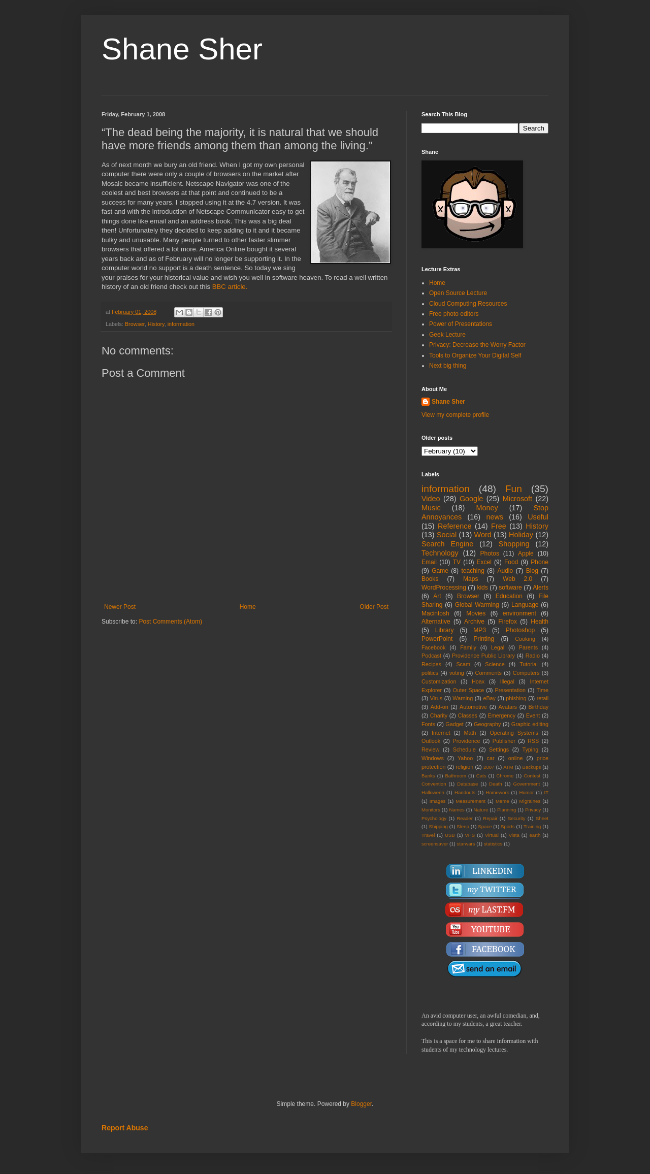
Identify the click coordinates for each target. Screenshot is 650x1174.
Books (429, 578)
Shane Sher (182, 49)
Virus (436, 698)
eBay (489, 698)
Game (440, 570)
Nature (480, 809)
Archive (474, 621)
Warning (462, 698)
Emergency (502, 715)
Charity (438, 715)
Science (494, 664)
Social (447, 535)
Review (430, 749)
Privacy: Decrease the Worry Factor (477, 344)
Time (542, 690)
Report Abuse (125, 1128)
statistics (493, 843)
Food (511, 562)
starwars (466, 843)
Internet (441, 733)
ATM (508, 767)
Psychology (433, 818)
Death (495, 784)
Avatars (508, 707)
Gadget (454, 724)
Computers (526, 673)
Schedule (464, 749)
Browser (135, 324)
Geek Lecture (447, 334)
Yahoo (465, 758)
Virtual (492, 835)
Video (430, 499)
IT (546, 792)
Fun (513, 488)
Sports (508, 826)
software (510, 587)
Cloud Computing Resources (468, 303)
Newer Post (120, 606)
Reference (454, 526)
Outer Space (468, 690)
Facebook (433, 647)
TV (457, 562)
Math (470, 733)
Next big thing (447, 365)
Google (471, 499)
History (156, 324)
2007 (488, 767)
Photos (489, 553)
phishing (516, 698)
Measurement (470, 801)
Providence (466, 741)
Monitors (430, 809)
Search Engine (447, 544)
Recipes (431, 664)
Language (524, 604)
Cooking (525, 639)
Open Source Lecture (458, 293)
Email (429, 562)
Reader (464, 818)
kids (482, 587)
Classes (467, 715)
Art (437, 596)
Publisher (504, 741)
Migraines (530, 801)
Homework (497, 792)
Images (437, 801)
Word (483, 535)
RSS (533, 741)
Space (485, 826)
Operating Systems (514, 733)
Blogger (361, 1103)
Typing (530, 749)
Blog (532, 570)
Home (248, 606)
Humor (526, 792)
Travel (428, 835)
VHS (470, 835)
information (181, 324)
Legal (497, 647)
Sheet (542, 818)
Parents (528, 647)
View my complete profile (455, 414)
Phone (539, 562)
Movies (475, 613)
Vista (514, 835)
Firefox (507, 621)
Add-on (439, 707)
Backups (532, 767)
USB (450, 835)
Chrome (504, 775)
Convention (433, 784)
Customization (438, 681)
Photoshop (520, 630)
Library (444, 630)
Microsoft (517, 499)
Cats (481, 775)
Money (487, 508)
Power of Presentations (460, 324)
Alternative (435, 621)
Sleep (463, 826)
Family (468, 647)
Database (467, 784)
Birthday (538, 707)
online (515, 758)
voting (456, 673)
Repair (490, 818)
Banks (428, 775)
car (491, 758)
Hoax (478, 681)
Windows (432, 758)
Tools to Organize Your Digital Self (475, 355)
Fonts (428, 724)
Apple (526, 553)
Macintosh (435, 613)
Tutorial (528, 664)
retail (542, 698)
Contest (532, 775)
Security (517, 818)
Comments (488, 673)
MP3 (479, 630)
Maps (470, 578)
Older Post (374, 606)
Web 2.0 (517, 578)
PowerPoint (436, 638)
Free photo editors (453, 313)
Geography (487, 724)
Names (456, 809)
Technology (440, 553)
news (494, 517)
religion (464, 767)
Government (526, 784)
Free (498, 526)
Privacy (533, 809)
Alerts (540, 587)
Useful (538, 517)
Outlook (430, 741)
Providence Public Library (483, 656)
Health (539, 621)
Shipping (438, 826)
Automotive (473, 707)
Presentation (510, 690)
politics (429, 673)
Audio (505, 570)
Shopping (514, 544)
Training (532, 826)
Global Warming (477, 604)
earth (534, 835)
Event (533, 715)
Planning (506, 809)
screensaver (434, 843)
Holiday (521, 535)
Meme (502, 801)
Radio (533, 656)
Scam (463, 664)
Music (431, 508)
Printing (483, 638)
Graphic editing (529, 724)
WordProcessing (443, 587)
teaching (472, 570)
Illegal (507, 681)
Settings (499, 749)
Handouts (464, 792)
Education (509, 596)
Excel (484, 562)
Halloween (432, 792)
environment (519, 613)
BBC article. (230, 286)
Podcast (431, 656)
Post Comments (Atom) (170, 621)
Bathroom (455, 775)
